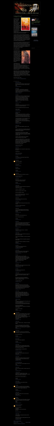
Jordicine (16, 125)
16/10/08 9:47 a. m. (18, 328)
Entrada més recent (16, 422)
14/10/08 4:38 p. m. (18, 183)
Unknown (16, 330)
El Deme (16, 283)
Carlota (16, 88)
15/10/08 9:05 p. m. (18, 297)
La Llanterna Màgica (17, 362)
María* (16, 173)
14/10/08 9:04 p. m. (18, 219)
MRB (16, 397)
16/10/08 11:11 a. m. (18, 360)
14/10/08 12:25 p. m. (18, 165)
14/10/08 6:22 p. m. (18, 212)
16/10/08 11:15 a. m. (18, 370)
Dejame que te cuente (18, 404)
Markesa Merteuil (17, 82)
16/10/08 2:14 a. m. (18, 319)
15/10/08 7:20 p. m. (18, 281)
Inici (21, 422)
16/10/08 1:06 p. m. (18, 379)
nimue (16, 245)
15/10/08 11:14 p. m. (18, 310)
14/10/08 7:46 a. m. (18, 123)
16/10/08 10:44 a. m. (18, 342)
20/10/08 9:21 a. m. (18, 419)
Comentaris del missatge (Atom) (21, 423)
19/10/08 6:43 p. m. (18, 395)
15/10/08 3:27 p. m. (18, 262)
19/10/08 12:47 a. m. (18, 390)
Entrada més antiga (28, 422)
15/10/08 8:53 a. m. (18, 243)
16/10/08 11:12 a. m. (18, 365)
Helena (16, 221)
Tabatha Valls (17, 299)
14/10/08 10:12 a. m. (18, 154)
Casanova (16, 312)
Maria (16, 167)
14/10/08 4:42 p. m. (18, 206)
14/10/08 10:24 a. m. (18, 158)
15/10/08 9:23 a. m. (18, 248)
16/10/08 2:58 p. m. (18, 383)
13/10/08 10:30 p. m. (18, 86)
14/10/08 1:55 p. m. (18, 171)
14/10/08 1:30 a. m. (18, 110)
